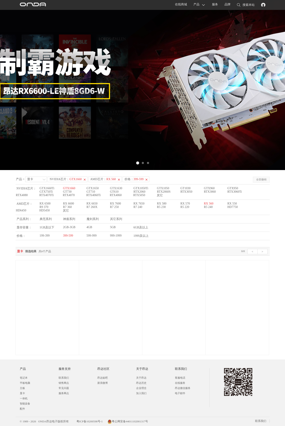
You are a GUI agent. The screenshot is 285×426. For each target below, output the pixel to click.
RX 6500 (45, 203)
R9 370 (44, 207)
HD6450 (21, 210)
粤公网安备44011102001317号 (127, 421)
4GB (89, 227)
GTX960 (209, 188)
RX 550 (232, 203)
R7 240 (138, 207)
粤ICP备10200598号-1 (89, 421)
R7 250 (114, 207)
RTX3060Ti (234, 191)
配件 (22, 408)
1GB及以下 (47, 227)
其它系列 (116, 219)
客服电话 (180, 377)
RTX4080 (22, 195)
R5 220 (185, 207)
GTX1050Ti (141, 188)
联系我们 (64, 377)
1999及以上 (141, 235)
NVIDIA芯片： (66, 179)
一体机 (24, 398)
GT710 (91, 191)
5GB (113, 227)
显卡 (30, 179)
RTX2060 (139, 191)
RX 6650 (92, 203)
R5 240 (208, 207)
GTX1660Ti (47, 188)
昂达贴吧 (102, 377)
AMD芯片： (103, 179)
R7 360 (67, 207)
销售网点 (64, 382)
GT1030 (186, 188)
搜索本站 (246, 5)
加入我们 (141, 393)
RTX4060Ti (93, 195)
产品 (196, 4)
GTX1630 (116, 188)
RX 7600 (115, 203)
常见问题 (64, 388)
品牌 (227, 4)
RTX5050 (139, 195)
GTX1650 (93, 188)
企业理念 (141, 388)
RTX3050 (186, 191)
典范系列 (46, 219)
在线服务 (180, 382)
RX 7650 (139, 203)
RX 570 (185, 203)
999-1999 (116, 235)
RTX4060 (116, 195)
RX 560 (208, 203)
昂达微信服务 (182, 388)
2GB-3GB (69, 227)
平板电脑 (25, 382)
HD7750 (232, 207)
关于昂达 (141, 377)
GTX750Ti (46, 191)
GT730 (67, 191)
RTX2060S (164, 191)
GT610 (114, 191)
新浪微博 (102, 382)
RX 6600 (68, 203)
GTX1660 (69, 188)
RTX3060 (210, 191)
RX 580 (162, 203)
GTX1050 (163, 188)
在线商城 (181, 4)
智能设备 (25, 403)
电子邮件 (180, 393)
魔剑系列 (93, 219)
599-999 (92, 235)
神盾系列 (69, 219)
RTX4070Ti (46, 195)
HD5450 (44, 210)
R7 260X (92, 207)
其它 (160, 195)
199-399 (45, 235)
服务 (215, 4)
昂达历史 (141, 382)
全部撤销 (261, 179)
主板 (22, 388)
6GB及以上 (141, 227)
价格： (134, 179)
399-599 (68, 235)
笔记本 (24, 377)
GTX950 (232, 188)
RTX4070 (69, 195)
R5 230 (161, 207)
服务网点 (64, 393)
